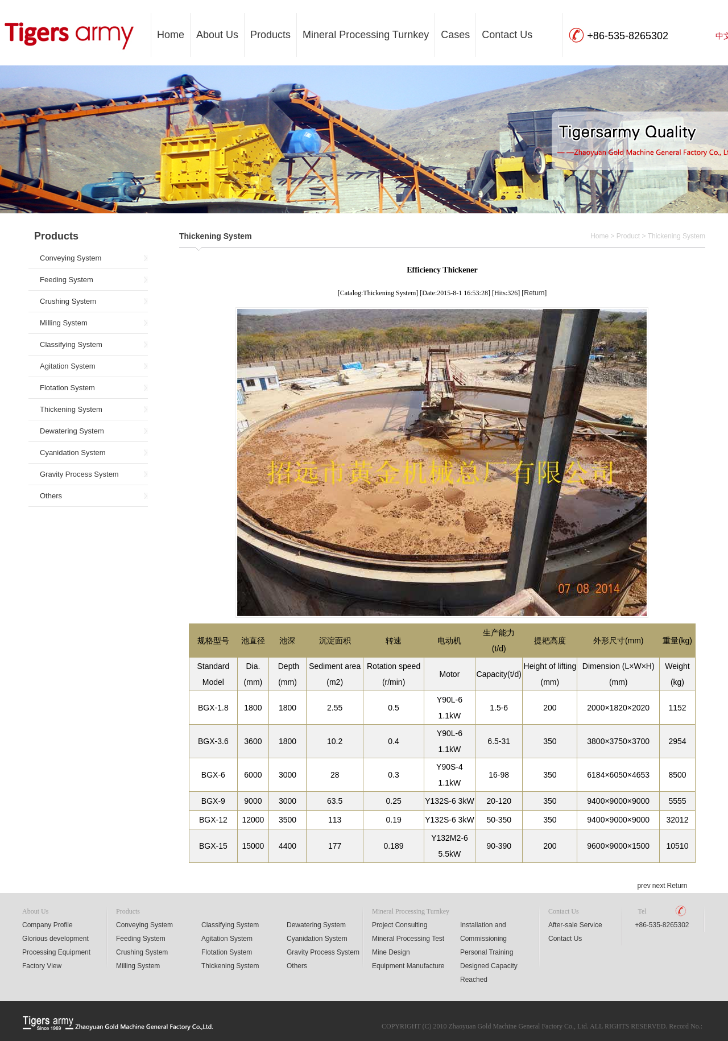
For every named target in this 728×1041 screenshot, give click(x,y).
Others (51, 495)
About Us (217, 34)
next (658, 886)
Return (534, 293)
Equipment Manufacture (408, 966)
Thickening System (71, 409)
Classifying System (71, 344)
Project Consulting (399, 925)
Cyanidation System (73, 452)
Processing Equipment (56, 952)
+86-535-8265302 (662, 925)
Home (170, 34)
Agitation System (68, 366)
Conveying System (70, 258)
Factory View (41, 966)
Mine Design (391, 952)
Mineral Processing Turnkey (366, 34)
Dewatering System (72, 431)
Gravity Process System (79, 474)
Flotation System (67, 387)
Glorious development (55, 939)
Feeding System (66, 279)
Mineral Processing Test (408, 939)
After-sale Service (575, 925)
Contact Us (507, 34)
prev (643, 886)
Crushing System (68, 301)
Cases (455, 34)
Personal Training (486, 952)
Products (270, 34)
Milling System (64, 323)
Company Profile (47, 925)
